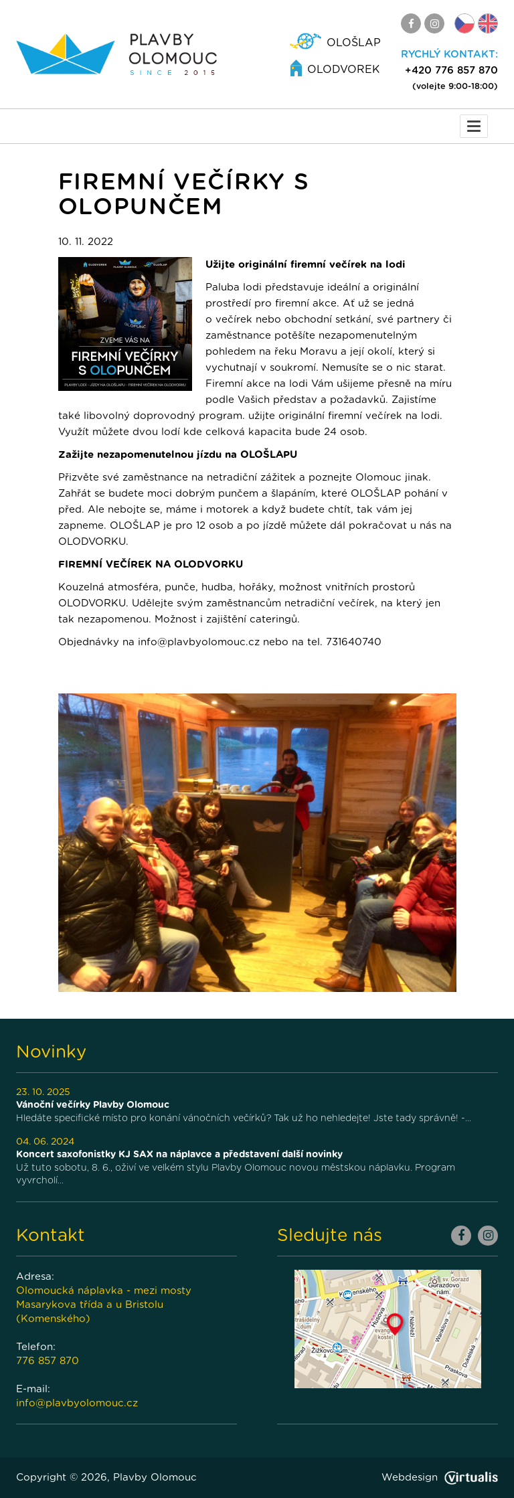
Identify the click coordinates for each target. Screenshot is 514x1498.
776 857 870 (47, 1361)
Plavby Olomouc (155, 1478)
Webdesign (439, 1478)
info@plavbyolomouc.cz (77, 1403)
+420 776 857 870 (451, 71)
